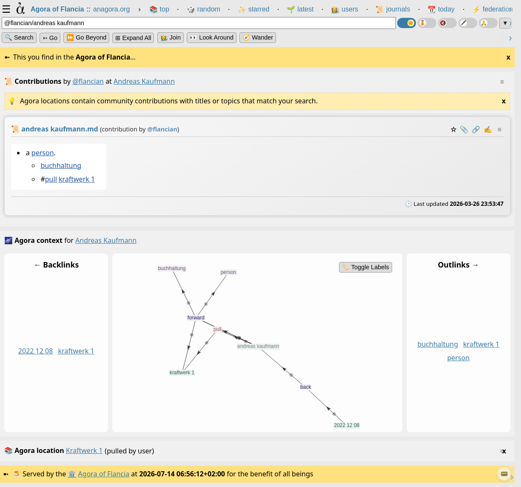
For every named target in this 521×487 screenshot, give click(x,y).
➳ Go (50, 37)
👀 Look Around (211, 37)
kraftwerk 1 (77, 179)
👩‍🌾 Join (170, 37)
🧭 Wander (257, 37)
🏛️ (72, 473)
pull (51, 179)
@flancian (88, 81)
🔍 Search (19, 37)
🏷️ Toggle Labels (365, 267)
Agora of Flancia (104, 473)
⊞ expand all (133, 37)
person (42, 152)
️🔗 (476, 129)
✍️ (488, 129)
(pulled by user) (255, 451)
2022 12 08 (35, 351)
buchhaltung (60, 165)
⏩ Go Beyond (86, 37)
